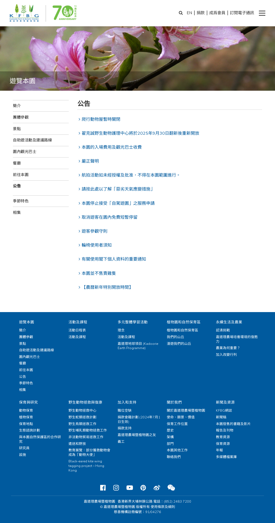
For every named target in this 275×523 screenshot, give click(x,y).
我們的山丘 (175, 337)
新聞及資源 (225, 402)
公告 (17, 186)
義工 (121, 441)
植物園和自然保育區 (184, 322)
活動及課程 (77, 322)
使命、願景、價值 (181, 417)
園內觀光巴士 (24, 151)
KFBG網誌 (224, 410)
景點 (17, 128)
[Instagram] (116, 488)
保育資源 (223, 443)
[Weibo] (157, 488)
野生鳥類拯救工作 (82, 424)
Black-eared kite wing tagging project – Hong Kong (86, 466)
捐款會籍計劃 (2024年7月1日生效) (139, 419)
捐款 (201, 13)
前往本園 (20, 174)
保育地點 (26, 424)
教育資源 (223, 437)
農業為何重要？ (228, 348)
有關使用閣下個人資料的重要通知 (114, 259)
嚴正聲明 (90, 161)
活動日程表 (77, 330)
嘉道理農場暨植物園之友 (137, 435)
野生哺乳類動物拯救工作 (87, 430)
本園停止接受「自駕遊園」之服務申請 (118, 203)
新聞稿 (221, 417)
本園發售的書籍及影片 (233, 424)
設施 (22, 454)
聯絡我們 (174, 457)
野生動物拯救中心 (82, 410)
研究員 (24, 448)
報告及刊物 (224, 430)
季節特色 (20, 201)
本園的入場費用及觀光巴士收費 (112, 147)
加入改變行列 (226, 354)
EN (189, 13)
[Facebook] (103, 488)
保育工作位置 (177, 424)
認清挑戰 (223, 330)
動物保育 (26, 410)
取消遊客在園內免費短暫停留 (110, 217)
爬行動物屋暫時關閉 (101, 119)
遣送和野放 (77, 443)
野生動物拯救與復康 (85, 402)
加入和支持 (127, 402)
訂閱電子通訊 (242, 13)
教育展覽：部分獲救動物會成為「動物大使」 (89, 452)
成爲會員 (217, 13)
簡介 (17, 105)
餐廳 (17, 163)
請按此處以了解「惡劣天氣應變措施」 (118, 189)
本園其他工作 (177, 450)
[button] (262, 13)
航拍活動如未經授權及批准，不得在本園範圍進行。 (131, 175)
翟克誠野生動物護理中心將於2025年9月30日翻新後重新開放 (140, 133)
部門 (170, 443)
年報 (219, 450)
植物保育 (26, 417)
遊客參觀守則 (94, 231)
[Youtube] (129, 488)
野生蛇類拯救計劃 (82, 417)
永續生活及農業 (229, 322)
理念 (121, 330)
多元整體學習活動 (133, 322)
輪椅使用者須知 (97, 245)
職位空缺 (125, 410)
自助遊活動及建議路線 (32, 140)
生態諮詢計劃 (29, 430)
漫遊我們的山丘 (179, 343)
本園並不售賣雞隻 (99, 273)
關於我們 (174, 402)
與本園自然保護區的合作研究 (40, 439)
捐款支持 (125, 428)
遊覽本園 (26, 322)
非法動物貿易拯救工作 (85, 437)
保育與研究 (28, 402)
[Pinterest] (143, 488)
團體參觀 (20, 117)
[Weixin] (171, 488)
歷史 (170, 430)
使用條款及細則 (163, 506)
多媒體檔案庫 (226, 457)
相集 (17, 212)
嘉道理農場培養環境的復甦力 (237, 339)
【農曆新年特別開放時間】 (107, 287)
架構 (170, 437)
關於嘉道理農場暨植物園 (186, 410)
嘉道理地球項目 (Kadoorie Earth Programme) (138, 346)
